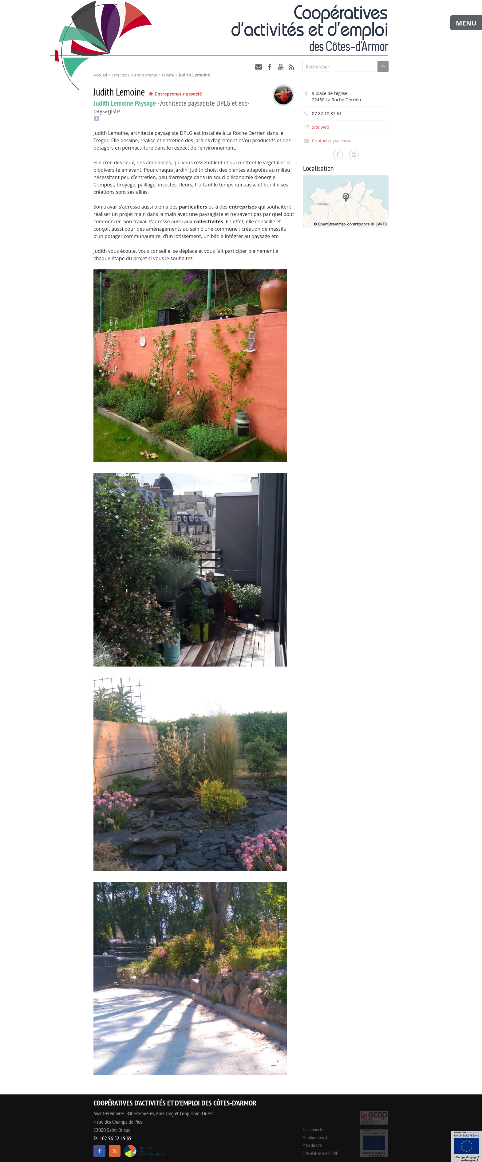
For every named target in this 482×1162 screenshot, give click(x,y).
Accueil (100, 75)
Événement (466, 1146)
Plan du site (312, 1145)
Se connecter (313, 1129)
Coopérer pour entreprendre (144, 1151)
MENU (466, 22)
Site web (320, 127)
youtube (281, 67)
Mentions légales (316, 1137)
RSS (292, 67)
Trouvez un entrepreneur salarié (143, 75)
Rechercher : (319, 67)
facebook (270, 67)
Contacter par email (332, 140)
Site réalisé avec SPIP (320, 1153)
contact (258, 67)
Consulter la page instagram (354, 154)
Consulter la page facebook (338, 154)
